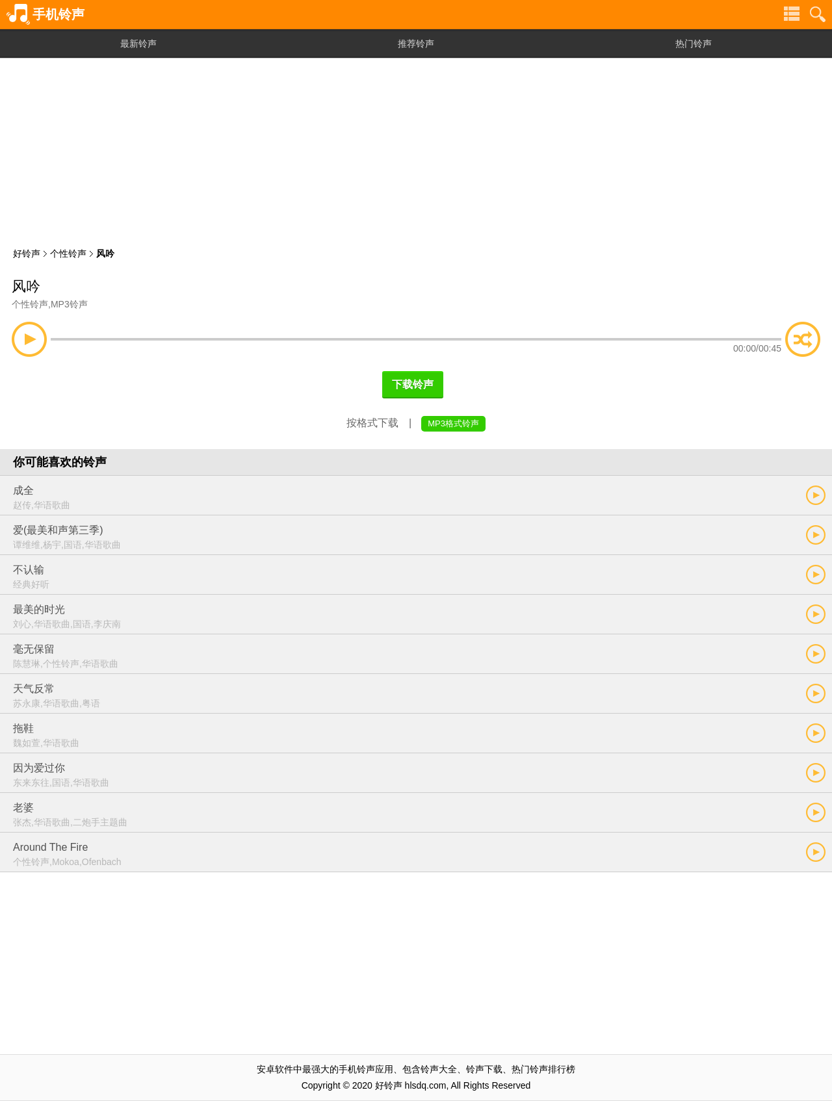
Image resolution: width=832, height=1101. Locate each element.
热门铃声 (693, 43)
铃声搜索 (818, 14)
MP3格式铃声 (453, 423)
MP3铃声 (69, 304)
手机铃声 (58, 14)
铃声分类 (792, 14)
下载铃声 (413, 384)
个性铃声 (68, 253)
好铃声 (26, 253)
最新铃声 (138, 43)
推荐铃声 (416, 43)
